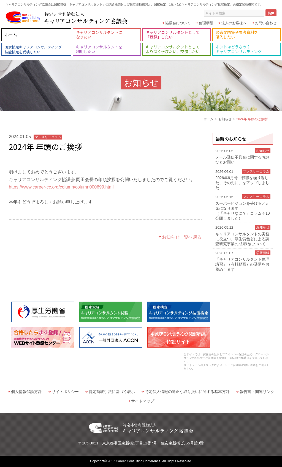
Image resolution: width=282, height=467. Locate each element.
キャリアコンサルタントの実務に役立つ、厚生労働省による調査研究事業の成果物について (242, 235)
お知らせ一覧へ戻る (182, 237)
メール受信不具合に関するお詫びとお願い (242, 156)
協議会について (177, 23)
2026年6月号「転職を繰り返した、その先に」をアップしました (242, 179)
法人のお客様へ (233, 23)
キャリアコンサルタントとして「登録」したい (173, 34)
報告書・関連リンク (257, 391)
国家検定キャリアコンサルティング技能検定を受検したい (33, 49)
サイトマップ (142, 401)
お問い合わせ (265, 23)
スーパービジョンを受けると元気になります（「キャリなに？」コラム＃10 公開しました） (242, 207)
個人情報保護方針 (26, 391)
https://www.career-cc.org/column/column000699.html (61, 187)
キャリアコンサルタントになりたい (99, 34)
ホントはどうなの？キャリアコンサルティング (239, 49)
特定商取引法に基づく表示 (112, 391)
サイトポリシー (65, 391)
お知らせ (225, 119)
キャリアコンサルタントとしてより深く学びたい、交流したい (173, 49)
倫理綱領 (206, 23)
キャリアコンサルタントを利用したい (99, 49)
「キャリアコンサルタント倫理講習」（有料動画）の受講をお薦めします (242, 261)
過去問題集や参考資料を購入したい (237, 34)
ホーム (11, 34)
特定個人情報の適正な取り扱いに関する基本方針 (187, 391)
